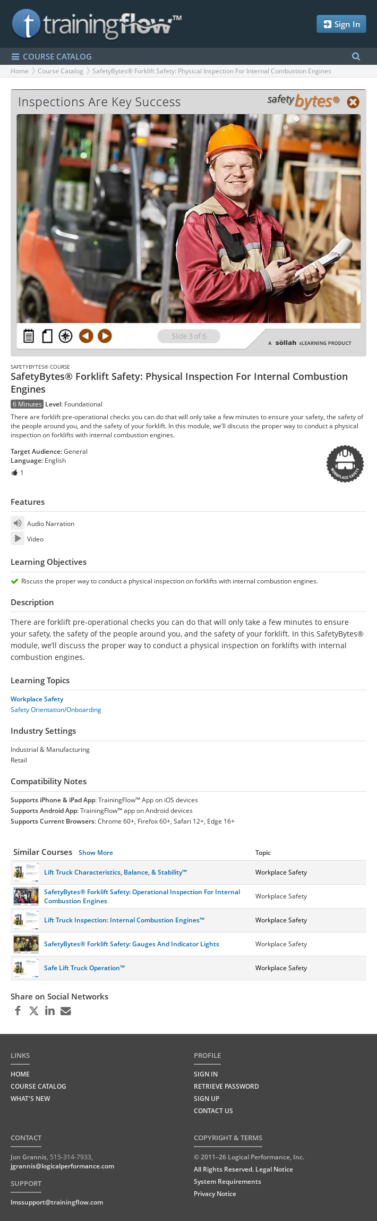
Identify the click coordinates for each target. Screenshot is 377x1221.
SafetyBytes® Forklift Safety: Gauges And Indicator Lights (131, 943)
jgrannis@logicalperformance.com (62, 1166)
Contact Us (213, 1110)
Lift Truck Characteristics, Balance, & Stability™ (115, 872)
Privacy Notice (215, 1193)
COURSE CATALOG (51, 56)
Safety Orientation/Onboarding (56, 709)
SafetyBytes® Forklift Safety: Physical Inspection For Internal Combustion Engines (211, 70)
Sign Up (206, 1098)
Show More (96, 852)
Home (20, 70)
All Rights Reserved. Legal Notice (243, 1169)
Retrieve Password (226, 1086)
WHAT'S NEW (30, 1098)
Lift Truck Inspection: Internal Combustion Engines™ (124, 920)
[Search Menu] (356, 56)
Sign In (341, 24)
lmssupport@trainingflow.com (57, 1202)
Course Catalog (60, 70)
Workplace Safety (37, 698)
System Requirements (227, 1181)
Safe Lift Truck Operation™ (84, 967)
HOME (20, 1074)
